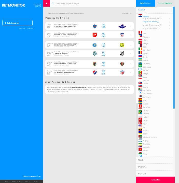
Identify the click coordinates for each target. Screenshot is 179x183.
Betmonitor (51, 13)
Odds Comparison (12, 23)
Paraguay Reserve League (152, 25)
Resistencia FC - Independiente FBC (65, 26)
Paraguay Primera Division (152, 19)
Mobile (7, 181)
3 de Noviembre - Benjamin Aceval (64, 72)
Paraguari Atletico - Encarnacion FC (65, 35)
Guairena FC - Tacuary (60, 53)
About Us (28, 181)
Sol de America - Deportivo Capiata (65, 45)
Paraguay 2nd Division (151, 22)
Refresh (128, 13)
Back (123, 13)
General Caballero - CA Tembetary (65, 64)
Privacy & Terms (17, 181)
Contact (35, 181)
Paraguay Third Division (151, 28)
